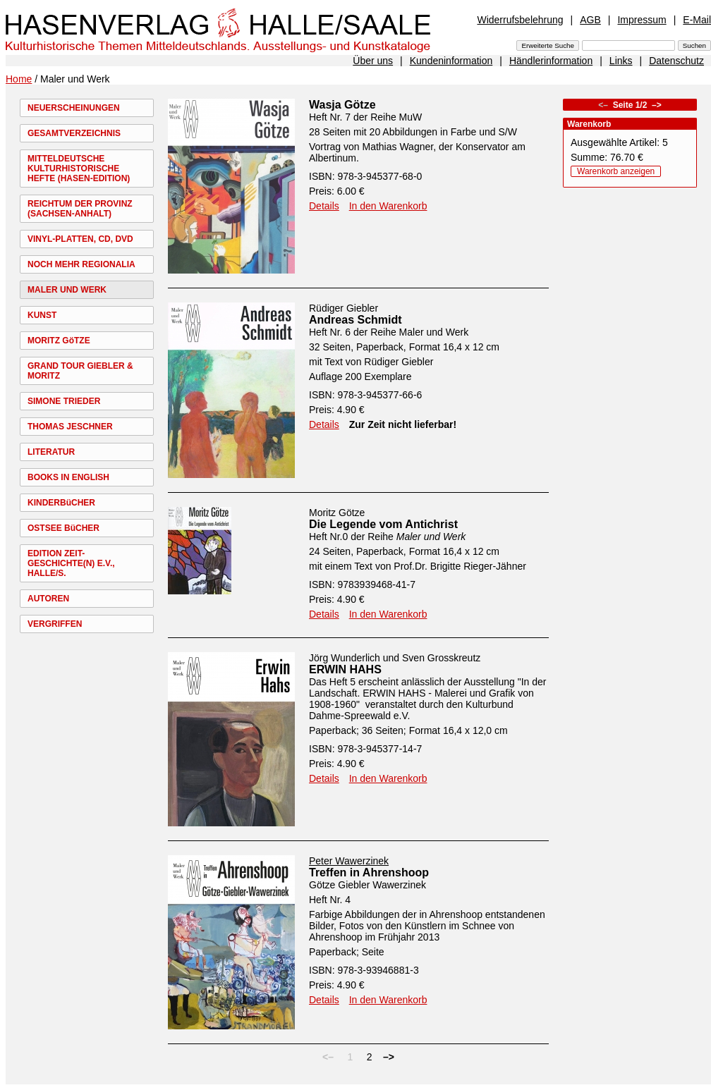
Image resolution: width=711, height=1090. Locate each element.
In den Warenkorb (388, 206)
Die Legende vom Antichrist (383, 524)
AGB (590, 19)
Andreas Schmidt (355, 320)
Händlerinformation (550, 60)
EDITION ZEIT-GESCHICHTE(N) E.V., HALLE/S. (71, 563)
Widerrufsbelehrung (520, 19)
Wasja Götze (342, 105)
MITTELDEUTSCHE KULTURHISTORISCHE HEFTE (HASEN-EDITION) (79, 168)
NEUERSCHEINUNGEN (74, 108)
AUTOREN (48, 599)
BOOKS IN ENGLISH (68, 477)
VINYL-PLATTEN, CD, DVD (80, 239)
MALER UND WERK (67, 290)
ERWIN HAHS (345, 669)
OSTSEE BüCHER (63, 528)
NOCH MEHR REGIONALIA (81, 264)
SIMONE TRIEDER (64, 401)
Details (324, 206)
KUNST (42, 315)
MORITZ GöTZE (59, 340)
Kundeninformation (451, 60)
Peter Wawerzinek (349, 861)
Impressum (641, 19)
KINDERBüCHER (61, 503)
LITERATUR (51, 452)
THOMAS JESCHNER (70, 426)
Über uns (373, 60)
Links (621, 60)
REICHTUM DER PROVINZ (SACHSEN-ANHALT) (80, 209)
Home (19, 79)
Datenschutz (676, 60)
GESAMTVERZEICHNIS (74, 133)
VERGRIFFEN (55, 624)
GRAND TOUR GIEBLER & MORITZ (80, 371)
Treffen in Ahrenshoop (369, 872)
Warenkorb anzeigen (616, 171)
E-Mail (697, 19)
